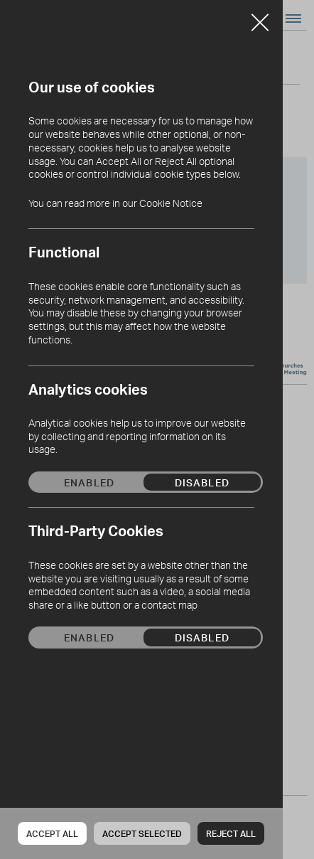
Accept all (52, 833)
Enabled (89, 482)
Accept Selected (142, 833)
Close (260, 17)
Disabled (202, 482)
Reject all (231, 833)
